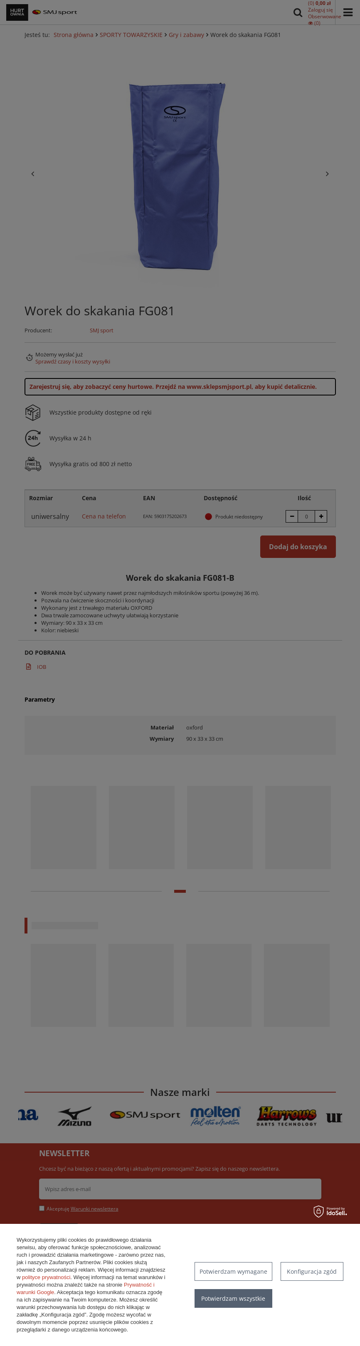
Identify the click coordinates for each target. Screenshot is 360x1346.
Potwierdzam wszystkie (233, 1298)
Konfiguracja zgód (312, 1271)
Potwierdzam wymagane (233, 1271)
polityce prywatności (46, 1277)
